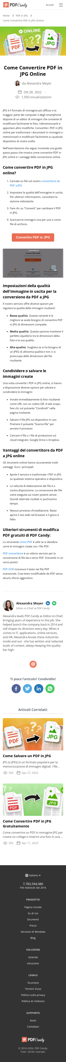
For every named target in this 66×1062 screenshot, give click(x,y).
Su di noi (33, 913)
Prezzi (33, 925)
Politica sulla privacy (33, 995)
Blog (33, 938)
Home (6, 15)
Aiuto (33, 1020)
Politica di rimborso (33, 1001)
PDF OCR (8, 569)
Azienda (33, 957)
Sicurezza (33, 982)
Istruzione (33, 963)
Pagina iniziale (33, 907)
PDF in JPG (22, 15)
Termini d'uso (33, 988)
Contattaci (33, 1026)
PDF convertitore (13, 553)
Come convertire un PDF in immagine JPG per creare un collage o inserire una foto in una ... (33, 835)
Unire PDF (26, 542)
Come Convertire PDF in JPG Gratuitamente (27, 823)
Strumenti (33, 919)
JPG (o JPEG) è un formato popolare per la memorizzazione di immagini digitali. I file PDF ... (30, 764)
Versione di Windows (33, 931)
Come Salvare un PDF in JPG (27, 755)
